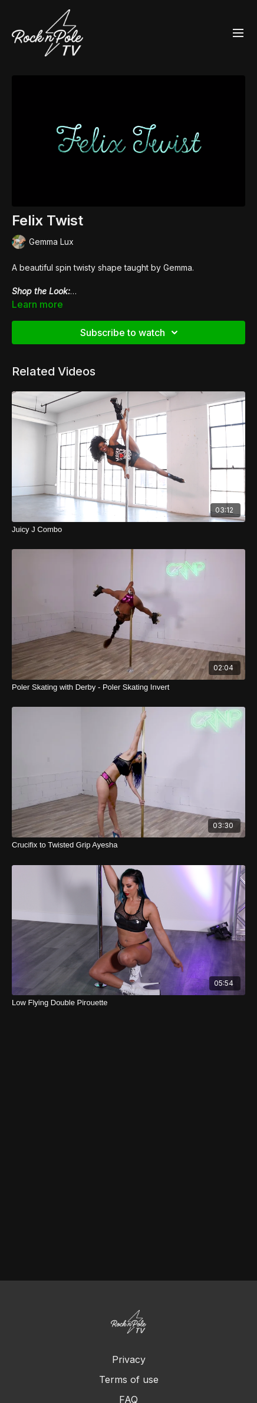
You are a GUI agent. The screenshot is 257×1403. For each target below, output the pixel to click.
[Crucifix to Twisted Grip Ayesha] (128, 845)
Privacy (129, 1359)
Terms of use (129, 1379)
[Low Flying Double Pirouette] (128, 1003)
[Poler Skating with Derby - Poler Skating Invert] (128, 687)
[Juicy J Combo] (128, 530)
